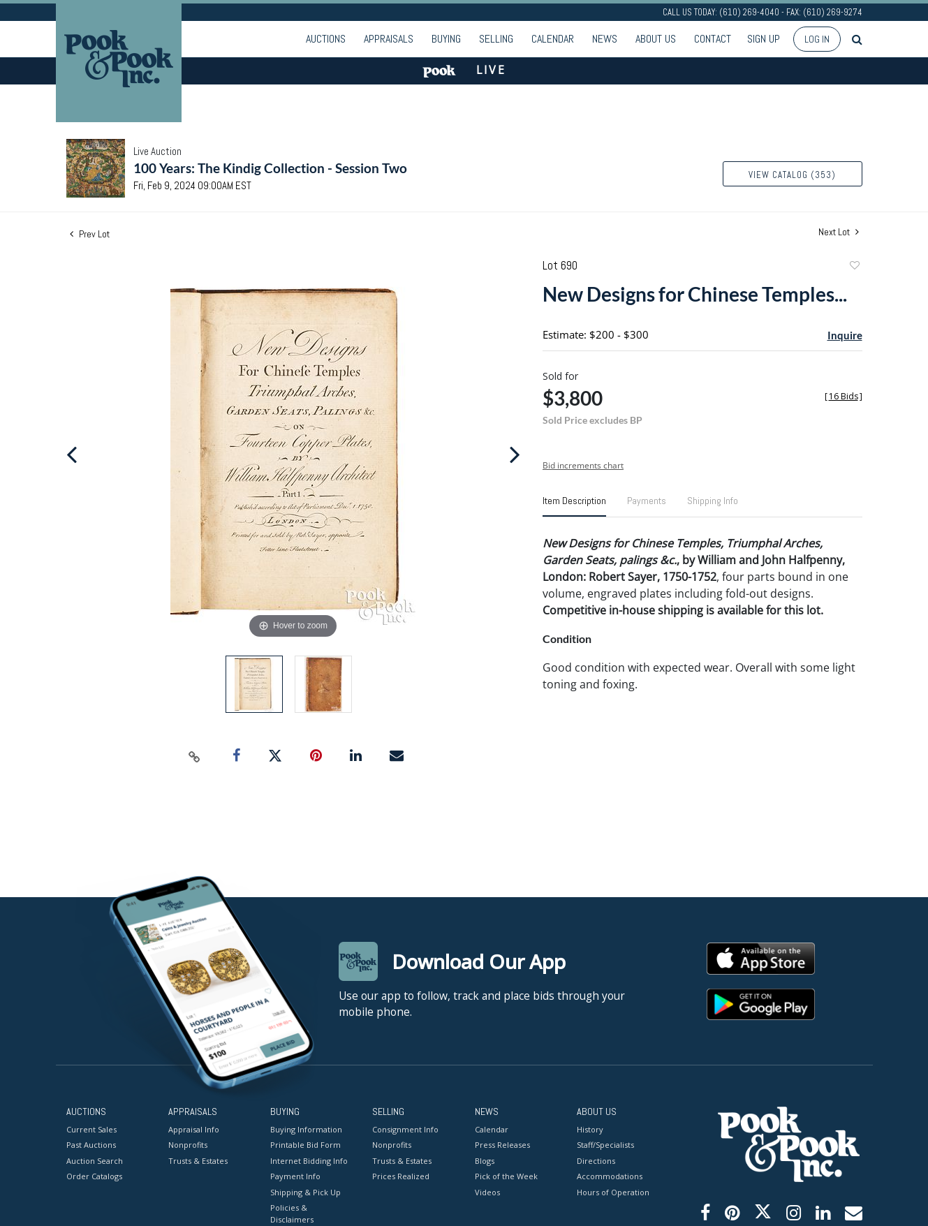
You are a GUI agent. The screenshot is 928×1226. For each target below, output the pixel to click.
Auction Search (94, 1160)
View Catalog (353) (792, 175)
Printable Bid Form (305, 1144)
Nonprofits (187, 1144)
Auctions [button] (326, 38)
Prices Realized (400, 1176)
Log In (817, 39)
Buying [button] (446, 38)
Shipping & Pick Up (305, 1191)
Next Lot (838, 232)
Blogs (484, 1160)
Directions (596, 1160)
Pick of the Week (506, 1176)
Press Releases (502, 1144)
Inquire (844, 335)
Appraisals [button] (388, 38)
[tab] (574, 506)
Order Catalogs (94, 1176)
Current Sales (91, 1128)
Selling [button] (496, 38)
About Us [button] (655, 38)
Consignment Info (405, 1128)
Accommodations (609, 1176)
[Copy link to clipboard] (194, 756)
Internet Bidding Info (309, 1160)
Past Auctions (91, 1144)
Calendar (552, 38)
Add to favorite (854, 267)
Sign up (763, 38)
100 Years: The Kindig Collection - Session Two (270, 168)
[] (843, 396)
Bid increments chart (583, 465)
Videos (487, 1191)
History (590, 1128)
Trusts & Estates (198, 1160)
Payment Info (295, 1176)
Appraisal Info (193, 1128)
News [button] (604, 38)
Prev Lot (90, 234)
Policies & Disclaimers (292, 1213)
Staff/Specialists (605, 1144)
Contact (712, 38)
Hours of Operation (613, 1191)
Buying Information (306, 1128)
